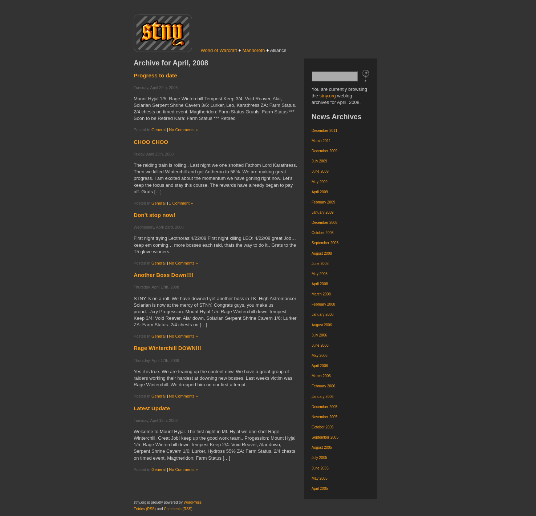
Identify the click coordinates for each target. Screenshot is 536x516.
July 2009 (319, 161)
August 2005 (322, 448)
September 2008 (325, 243)
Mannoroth (253, 50)
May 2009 (320, 182)
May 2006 (320, 356)
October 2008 (323, 233)
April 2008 (320, 284)
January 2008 (323, 315)
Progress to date (155, 75)
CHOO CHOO (151, 142)
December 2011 (324, 131)
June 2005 (320, 468)
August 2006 (322, 325)
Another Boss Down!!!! (164, 275)
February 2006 (323, 386)
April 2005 (320, 489)
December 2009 (324, 151)
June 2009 (320, 171)
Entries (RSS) (145, 509)
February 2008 (323, 304)
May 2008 (320, 274)
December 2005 (324, 407)
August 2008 (322, 253)
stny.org (328, 95)
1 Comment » (181, 203)
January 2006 (323, 397)
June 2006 (320, 345)
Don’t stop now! (154, 215)
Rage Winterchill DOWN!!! (167, 348)
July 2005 (319, 458)
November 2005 (324, 417)
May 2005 (320, 478)
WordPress (193, 502)
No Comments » (183, 130)
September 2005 (325, 437)
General (158, 130)
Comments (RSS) (178, 509)
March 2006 (321, 376)
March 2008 (321, 294)
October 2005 (323, 427)
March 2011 (321, 141)
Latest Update (152, 408)
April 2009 (320, 192)
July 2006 (319, 335)
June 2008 (320, 264)
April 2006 (320, 366)
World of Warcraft (219, 50)
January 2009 (323, 212)
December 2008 (324, 223)
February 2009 (323, 202)
